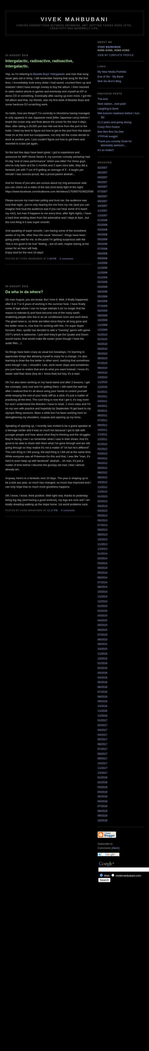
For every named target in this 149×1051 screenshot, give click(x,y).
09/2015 (103, 644)
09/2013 (103, 534)
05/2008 (103, 239)
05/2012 (103, 463)
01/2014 (103, 553)
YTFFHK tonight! (108, 136)
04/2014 (103, 567)
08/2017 (103, 753)
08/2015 (103, 639)
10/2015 (103, 648)
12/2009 (103, 329)
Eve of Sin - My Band (110, 76)
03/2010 (103, 344)
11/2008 (103, 267)
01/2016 (103, 663)
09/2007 (103, 201)
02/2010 (103, 339)
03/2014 (103, 563)
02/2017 (103, 725)
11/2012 (103, 487)
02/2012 (103, 448)
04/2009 (103, 291)
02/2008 (103, 224)
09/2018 (103, 815)
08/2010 (103, 367)
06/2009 (103, 301)
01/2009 (103, 277)
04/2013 (103, 510)
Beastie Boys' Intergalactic (49, 74)
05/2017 (103, 739)
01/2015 (103, 605)
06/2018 (103, 801)
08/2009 (103, 310)
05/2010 (103, 353)
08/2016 (103, 696)
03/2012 (103, 453)
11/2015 (103, 653)
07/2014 (103, 582)
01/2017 (103, 720)
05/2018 (103, 796)
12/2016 (103, 715)
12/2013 (103, 548)
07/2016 (103, 691)
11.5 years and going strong (114, 122)
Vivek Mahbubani (109, 47)
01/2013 (103, 496)
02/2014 (103, 558)
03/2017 (103, 729)
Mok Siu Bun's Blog (109, 81)
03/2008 (103, 229)
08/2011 (103, 425)
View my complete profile (116, 55)
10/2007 (103, 205)
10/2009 (103, 320)
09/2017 (103, 758)
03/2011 (103, 401)
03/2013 (103, 506)
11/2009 (103, 324)
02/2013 (103, 501)
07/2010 (103, 363)
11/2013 (103, 544)
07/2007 (103, 191)
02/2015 (103, 610)
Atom (115, 848)
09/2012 (103, 477)
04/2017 (103, 734)
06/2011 (103, 415)
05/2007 (103, 182)
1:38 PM (52, 259)
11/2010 (103, 382)
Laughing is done (108, 108)
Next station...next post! (112, 103)
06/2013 (103, 520)
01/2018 (103, 777)
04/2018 (103, 791)
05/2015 (103, 625)
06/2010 (103, 358)
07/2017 (103, 749)
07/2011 (103, 420)
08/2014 (103, 586)
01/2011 (103, 391)
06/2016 (103, 687)
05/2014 (103, 572)
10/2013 (103, 539)
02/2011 (103, 396)
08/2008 (103, 253)
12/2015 (103, 658)
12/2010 (103, 386)
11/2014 (103, 596)
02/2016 (103, 667)
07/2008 (103, 248)
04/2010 (103, 348)
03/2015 (103, 615)
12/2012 (103, 491)
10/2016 (103, 706)
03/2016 (103, 672)
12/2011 (103, 439)
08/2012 (103, 472)
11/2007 (103, 210)
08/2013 (103, 529)
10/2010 (103, 377)
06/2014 (103, 577)
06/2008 (103, 243)
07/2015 (103, 634)
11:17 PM (52, 510)
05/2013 (103, 515)
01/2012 (103, 444)
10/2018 (103, 820)
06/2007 (103, 186)
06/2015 (103, 629)
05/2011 (103, 410)
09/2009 (103, 315)
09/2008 (103, 258)
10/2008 (103, 262)
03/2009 (103, 286)
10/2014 (103, 591)
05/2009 (103, 296)
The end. (103, 99)
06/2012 (103, 467)
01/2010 (103, 334)
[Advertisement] (29, 44)
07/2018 (103, 806)
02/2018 (103, 782)
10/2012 (103, 482)
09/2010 (103, 372)
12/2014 (103, 601)
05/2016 (103, 682)
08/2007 (103, 196)
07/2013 (103, 525)
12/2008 (103, 272)
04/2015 (103, 620)
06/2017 (103, 744)
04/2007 (103, 177)
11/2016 (103, 710)
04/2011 (103, 406)
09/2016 (103, 701)
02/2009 (103, 282)
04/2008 (103, 234)
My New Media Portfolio (112, 71)
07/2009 (103, 305)
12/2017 (103, 772)
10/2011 (103, 429)
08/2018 (103, 810)
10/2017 (103, 763)
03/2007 (103, 172)
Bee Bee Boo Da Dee (111, 131)
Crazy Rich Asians (109, 126)
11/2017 (103, 768)
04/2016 (103, 677)
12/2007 (103, 215)
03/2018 (103, 787)
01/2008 (103, 220)
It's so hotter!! (106, 150)
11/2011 (103, 434)
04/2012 (103, 458)
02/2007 (103, 167)
